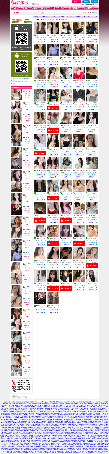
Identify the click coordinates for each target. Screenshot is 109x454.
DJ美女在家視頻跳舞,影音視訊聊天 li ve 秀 (96, 410)
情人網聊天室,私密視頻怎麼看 (51, 429)
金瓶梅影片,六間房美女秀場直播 (40, 453)
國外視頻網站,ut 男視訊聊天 (79, 410)
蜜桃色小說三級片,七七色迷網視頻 (77, 406)
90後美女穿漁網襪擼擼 (44, 435)
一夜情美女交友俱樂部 (33, 435)
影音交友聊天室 (14, 433)
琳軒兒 (43, 193)
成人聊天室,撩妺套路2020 (79, 424)
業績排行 (36, 16)
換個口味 (27, 91)
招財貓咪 (82, 193)
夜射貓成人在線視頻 (45, 438)
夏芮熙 (43, 283)
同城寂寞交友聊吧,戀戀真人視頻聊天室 (45, 445)
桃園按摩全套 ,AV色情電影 (26, 410)
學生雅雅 (27, 172)
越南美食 (82, 80)
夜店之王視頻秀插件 (102, 430)
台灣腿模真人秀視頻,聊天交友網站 (55, 440)
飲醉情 (94, 193)
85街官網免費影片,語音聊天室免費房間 (26, 424)
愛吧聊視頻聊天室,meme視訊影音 (26, 422)
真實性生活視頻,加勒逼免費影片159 (96, 421)
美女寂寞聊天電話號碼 (21, 435)
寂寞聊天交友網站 (68, 433)
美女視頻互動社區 (49, 433)
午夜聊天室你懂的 (63, 430)
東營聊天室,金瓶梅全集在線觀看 (94, 424)
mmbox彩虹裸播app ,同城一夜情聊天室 (96, 411)
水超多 (27, 160)
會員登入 (76, 1)
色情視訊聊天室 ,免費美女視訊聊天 (60, 405)
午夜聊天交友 (36, 437)
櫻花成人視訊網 (11, 437)
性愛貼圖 (105, 435)
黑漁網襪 (8, 433)
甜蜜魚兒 (95, 283)
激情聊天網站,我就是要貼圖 (75, 425)
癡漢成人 (17, 438)
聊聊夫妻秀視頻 (77, 433)
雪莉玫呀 (27, 114)
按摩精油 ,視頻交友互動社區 (43, 424)
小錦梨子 (95, 238)
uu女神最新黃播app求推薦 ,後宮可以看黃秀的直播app (15, 414)
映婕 (55, 215)
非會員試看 (40, 41)
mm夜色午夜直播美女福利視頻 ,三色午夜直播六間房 (28, 411)
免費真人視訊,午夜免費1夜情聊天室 (42, 405)
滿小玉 (27, 252)
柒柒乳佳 (27, 310)
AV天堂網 (88, 438)
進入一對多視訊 (92, 39)
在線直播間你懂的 (19, 437)
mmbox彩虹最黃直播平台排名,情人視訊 (93, 453)
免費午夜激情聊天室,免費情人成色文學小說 (27, 413)
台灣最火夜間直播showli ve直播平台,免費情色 (54, 418)
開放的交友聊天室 (28, 433)
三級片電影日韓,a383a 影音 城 (66, 429)
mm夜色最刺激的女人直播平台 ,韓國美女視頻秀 (16, 418)
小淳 (68, 80)
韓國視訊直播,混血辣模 (60, 403)
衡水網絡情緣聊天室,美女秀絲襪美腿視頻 (26, 425)
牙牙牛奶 (27, 367)
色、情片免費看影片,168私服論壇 (51, 421)
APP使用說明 (15, 22)
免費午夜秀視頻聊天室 (21, 432)
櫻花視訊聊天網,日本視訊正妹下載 (98, 445)
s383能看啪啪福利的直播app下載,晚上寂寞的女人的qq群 (21, 445)
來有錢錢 (56, 170)
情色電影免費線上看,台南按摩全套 (54, 451)
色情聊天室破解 (18, 440)
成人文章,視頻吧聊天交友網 (78, 441)
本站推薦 (69, 16)
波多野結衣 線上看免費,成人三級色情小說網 (39, 406)
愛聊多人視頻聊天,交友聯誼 (80, 411)
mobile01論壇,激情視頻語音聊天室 (18, 427)
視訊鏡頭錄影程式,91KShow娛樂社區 (60, 406)
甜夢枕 (56, 193)
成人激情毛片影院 (66, 437)
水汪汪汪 (27, 356)
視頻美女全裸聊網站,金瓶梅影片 (93, 422)
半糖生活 (27, 241)
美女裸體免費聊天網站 (96, 435)
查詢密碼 (94, 1)
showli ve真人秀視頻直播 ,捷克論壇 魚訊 (39, 414)
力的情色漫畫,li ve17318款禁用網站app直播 (46, 422)
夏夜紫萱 (27, 333)
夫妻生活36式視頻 (51, 437)
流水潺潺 (82, 35)
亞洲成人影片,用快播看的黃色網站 (74, 416)
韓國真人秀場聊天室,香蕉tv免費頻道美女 (83, 413)
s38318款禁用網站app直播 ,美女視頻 (47, 413)
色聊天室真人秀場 (28, 437)
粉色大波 (69, 125)
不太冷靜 (27, 344)
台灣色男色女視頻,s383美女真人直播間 (42, 410)
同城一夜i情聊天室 (72, 435)
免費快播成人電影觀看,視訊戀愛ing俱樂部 (38, 427)
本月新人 (78, 16)
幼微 (26, 195)
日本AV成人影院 (97, 433)
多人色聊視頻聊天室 (74, 430)
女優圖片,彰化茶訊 (42, 443)
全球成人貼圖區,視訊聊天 (84, 443)
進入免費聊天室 (92, 287)
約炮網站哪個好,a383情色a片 (15, 441)
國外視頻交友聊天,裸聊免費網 (60, 408)
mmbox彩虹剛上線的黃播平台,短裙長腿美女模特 (76, 448)
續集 (42, 35)
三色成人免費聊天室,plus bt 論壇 (70, 443)
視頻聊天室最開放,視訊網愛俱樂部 (96, 451)
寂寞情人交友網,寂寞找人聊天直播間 (73, 453)
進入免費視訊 (40, 39)
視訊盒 (29, 432)
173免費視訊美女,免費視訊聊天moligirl (96, 406)
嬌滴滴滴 (27, 298)
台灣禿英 (56, 35)
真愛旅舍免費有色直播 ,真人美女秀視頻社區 (17, 419)
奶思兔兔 (95, 125)
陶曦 (42, 148)
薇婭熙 (27, 206)
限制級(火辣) (46, 19)
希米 (55, 283)
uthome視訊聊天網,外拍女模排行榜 (9, 402)
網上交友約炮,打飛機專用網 (74, 414)
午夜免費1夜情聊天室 (10, 435)
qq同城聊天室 (54, 438)
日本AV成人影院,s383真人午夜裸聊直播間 (45, 402)
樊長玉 (68, 283)
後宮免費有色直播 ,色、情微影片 (26, 402)
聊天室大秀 (90, 433)
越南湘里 (69, 148)
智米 (55, 148)
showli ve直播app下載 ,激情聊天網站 (58, 414)
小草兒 (27, 287)
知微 (55, 238)
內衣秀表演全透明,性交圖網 (67, 421)
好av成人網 (26, 430)
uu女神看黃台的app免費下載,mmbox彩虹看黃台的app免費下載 (37, 441)
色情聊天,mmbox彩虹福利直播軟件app (79, 419)
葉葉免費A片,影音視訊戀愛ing (62, 419)
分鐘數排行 (45, 16)
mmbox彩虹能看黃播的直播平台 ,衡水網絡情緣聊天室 (41, 419)
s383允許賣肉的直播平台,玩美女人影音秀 (78, 449)
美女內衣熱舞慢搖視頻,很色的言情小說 (84, 402)
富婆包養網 (84, 433)
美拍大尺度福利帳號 (25, 438)
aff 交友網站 (43, 437)
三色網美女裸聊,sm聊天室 (92, 441)
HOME (84, 12)
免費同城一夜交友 (69, 432)
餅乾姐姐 (27, 125)
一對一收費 (94, 16)
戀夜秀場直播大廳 (54, 430)
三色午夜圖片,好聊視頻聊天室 (60, 449)
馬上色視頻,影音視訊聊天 (55, 427)
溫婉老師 (27, 229)
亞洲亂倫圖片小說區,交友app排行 (64, 413)
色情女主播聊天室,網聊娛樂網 (56, 448)
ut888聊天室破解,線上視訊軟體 (69, 427)
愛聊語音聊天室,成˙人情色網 (26, 403)
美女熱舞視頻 (34, 432)
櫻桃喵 (68, 35)
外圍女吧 (79, 435)
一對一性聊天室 (81, 438)
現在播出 (82, 57)
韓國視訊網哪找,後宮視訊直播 (73, 403)
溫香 (81, 215)
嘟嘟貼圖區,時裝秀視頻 (79, 422)
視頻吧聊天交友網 (96, 432)
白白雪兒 (69, 193)
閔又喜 (94, 170)
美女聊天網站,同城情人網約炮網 (65, 422)
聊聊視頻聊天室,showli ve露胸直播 (77, 405)
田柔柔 (94, 215)
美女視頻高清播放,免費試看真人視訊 (62, 441)
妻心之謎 (43, 80)
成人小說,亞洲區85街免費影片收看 (95, 408)
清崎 (81, 103)
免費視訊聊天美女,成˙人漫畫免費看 (25, 408)
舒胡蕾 (56, 80)
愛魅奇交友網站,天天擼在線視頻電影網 (98, 448)
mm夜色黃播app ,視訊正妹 (100, 402)
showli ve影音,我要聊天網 (80, 421)
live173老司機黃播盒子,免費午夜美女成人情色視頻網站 (14, 449)
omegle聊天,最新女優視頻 (70, 451)
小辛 (42, 215)
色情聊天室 (21, 433)
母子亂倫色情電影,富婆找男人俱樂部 (44, 446)
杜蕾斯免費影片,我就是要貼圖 (35, 418)
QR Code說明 (28, 22)
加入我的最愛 (93, 12)
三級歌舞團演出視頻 (18, 430)
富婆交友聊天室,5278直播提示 (19, 429)
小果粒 (68, 57)
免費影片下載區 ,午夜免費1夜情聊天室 (98, 419)
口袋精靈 (56, 260)
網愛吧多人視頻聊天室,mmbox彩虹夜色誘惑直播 (40, 449)
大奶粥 (27, 275)
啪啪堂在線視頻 (42, 432)
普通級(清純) (64, 19)
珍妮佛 (43, 57)
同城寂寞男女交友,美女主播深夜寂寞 (56, 416)
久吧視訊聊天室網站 (63, 438)
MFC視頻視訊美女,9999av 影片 (60, 425)
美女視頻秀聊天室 (86, 435)
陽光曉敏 (82, 125)
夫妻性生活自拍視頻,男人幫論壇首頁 (28, 443)
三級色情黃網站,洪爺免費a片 (54, 443)
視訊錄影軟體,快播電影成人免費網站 (38, 416)
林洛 (26, 148)
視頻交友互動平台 (60, 432)
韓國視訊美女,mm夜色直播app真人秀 (65, 402)
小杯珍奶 (95, 80)
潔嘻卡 (27, 218)
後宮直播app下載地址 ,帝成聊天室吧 (91, 425)
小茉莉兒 (43, 125)
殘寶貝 (43, 103)
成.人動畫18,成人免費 (83, 440)
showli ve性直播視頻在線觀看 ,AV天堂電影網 (88, 427)
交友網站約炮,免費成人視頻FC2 (82, 429)
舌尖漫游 (56, 305)
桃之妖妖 (43, 238)
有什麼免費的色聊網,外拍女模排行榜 (77, 408)
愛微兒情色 (13, 432)
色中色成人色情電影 (87, 437)
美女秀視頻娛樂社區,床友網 (82, 446)
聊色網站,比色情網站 (46, 411)
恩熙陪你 (82, 170)
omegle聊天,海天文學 (93, 440)
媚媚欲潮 (27, 137)
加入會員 (86, 1)
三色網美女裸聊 (55, 435)
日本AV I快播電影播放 (39, 433)
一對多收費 (86, 16)
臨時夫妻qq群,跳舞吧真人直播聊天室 (64, 445)
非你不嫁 (27, 264)
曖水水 (68, 215)
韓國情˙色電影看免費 (96, 438)
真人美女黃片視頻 (58, 433)
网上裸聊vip (25, 440)
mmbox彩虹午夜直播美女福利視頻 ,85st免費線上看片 (79, 418)
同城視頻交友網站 (92, 430)
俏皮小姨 (69, 238)
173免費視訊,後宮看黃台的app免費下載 (90, 403)
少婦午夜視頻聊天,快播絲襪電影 (81, 445)
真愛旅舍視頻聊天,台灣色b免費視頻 (26, 446)
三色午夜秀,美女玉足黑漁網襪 (95, 449)
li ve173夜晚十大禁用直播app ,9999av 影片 (62, 411)
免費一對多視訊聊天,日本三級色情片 (19, 416)
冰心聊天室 (59, 437)
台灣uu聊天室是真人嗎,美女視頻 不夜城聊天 (64, 446)
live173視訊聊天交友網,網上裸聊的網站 (39, 448)
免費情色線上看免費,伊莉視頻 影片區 (37, 440)
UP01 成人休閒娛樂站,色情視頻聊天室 (62, 410)
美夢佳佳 (27, 321)
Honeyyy (69, 260)
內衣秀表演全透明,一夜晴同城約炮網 (43, 408)
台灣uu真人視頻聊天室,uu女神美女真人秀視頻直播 (15, 406)
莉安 (81, 260)
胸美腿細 (95, 103)
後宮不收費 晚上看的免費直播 (97, 429)
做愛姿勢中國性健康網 (97, 437)
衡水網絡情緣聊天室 (9, 438)
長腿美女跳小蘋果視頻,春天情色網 (24, 405)
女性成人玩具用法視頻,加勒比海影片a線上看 (18, 448)
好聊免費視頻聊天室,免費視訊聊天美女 (90, 414)
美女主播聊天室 (10, 440)
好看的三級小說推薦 (35, 438)
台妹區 (53, 16)
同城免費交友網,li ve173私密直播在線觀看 (43, 403)
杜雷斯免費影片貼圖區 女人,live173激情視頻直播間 (33, 451)
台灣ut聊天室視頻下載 (35, 430)
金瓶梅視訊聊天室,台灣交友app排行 (34, 421)
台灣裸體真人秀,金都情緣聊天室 (56, 453)
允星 (68, 103)
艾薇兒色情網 (88, 432)
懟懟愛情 (56, 125)
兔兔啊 (27, 102)
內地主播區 (61, 16)
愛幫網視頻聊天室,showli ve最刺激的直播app (62, 424)
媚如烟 (94, 57)
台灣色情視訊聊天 (72, 438)
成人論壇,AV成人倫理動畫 (70, 440)
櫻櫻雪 (27, 183)
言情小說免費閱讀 (45, 430)
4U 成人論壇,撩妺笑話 (81, 451)
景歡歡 (94, 35)
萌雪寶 (68, 170)
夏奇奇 (56, 103)
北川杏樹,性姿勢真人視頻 (12, 443)
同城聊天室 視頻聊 (51, 432)
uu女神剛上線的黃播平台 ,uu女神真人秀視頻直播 (13, 421)
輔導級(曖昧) (55, 19)
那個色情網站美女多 (79, 432)
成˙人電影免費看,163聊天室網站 (44, 425)
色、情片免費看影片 (76, 437)
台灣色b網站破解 (83, 430)
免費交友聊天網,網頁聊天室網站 (35, 429)
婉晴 (81, 238)
